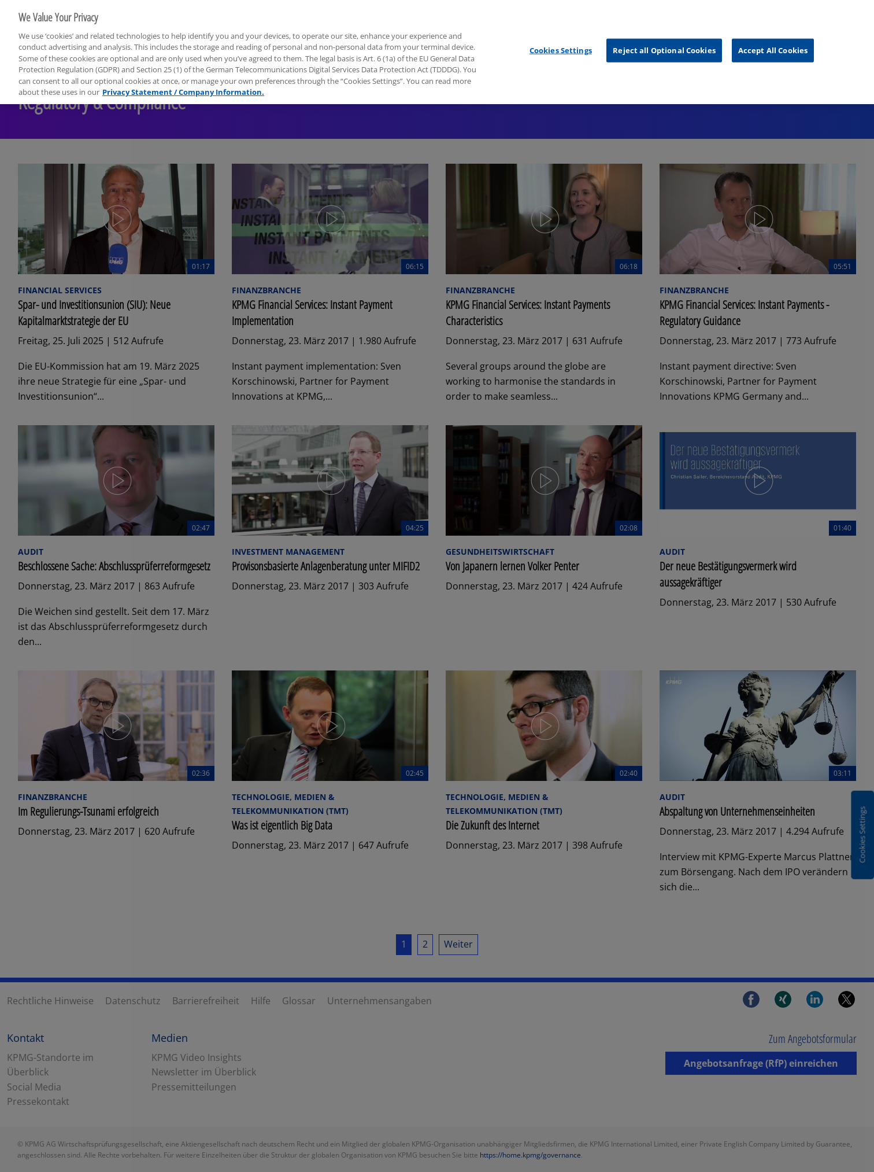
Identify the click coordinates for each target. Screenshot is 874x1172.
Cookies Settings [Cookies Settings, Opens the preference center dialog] (560, 43)
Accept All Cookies (773, 43)
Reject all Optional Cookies (664, 43)
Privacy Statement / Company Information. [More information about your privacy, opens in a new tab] (183, 85)
